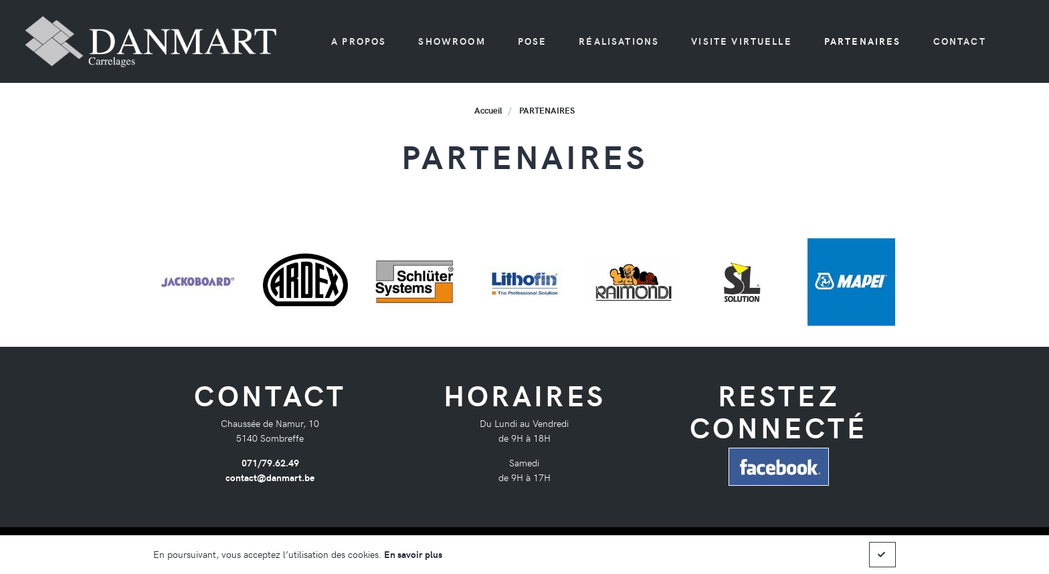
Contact (959, 40)
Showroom (451, 40)
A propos (358, 40)
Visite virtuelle (741, 40)
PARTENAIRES (862, 40)
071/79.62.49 (270, 462)
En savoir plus (413, 554)
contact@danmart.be (269, 477)
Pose (532, 40)
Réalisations (619, 40)
